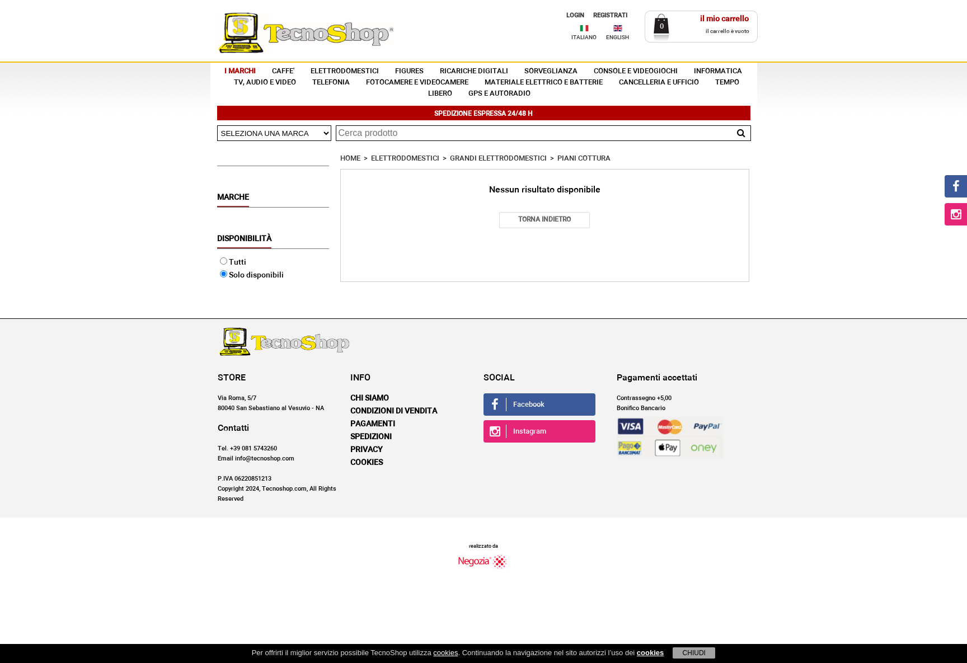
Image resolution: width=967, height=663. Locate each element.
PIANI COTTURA (584, 158)
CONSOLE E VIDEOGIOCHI (636, 71)
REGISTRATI (610, 15)
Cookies (366, 463)
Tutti (233, 262)
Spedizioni (371, 437)
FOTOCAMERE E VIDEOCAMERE (417, 82)
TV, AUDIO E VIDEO (265, 82)
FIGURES (409, 71)
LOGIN (575, 15)
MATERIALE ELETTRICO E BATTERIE (544, 82)
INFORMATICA (718, 71)
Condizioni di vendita (393, 411)
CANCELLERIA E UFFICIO (659, 82)
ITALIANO (584, 37)
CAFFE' (283, 71)
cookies (445, 652)
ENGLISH (617, 37)
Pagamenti (372, 424)
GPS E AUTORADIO (499, 93)
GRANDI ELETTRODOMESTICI (498, 158)
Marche (233, 197)
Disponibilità (244, 239)
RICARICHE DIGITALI (474, 71)
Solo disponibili (252, 275)
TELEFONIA (331, 82)
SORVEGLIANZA (551, 71)
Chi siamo (369, 398)
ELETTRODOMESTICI (345, 71)
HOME (350, 158)
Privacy (366, 450)
